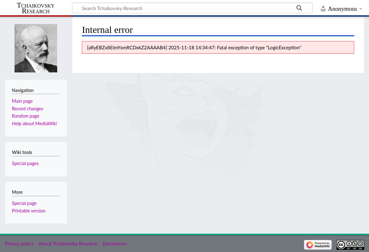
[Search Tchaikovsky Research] (192, 8)
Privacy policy (19, 243)
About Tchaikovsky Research (68, 243)
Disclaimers (115, 243)
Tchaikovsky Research (36, 8)
